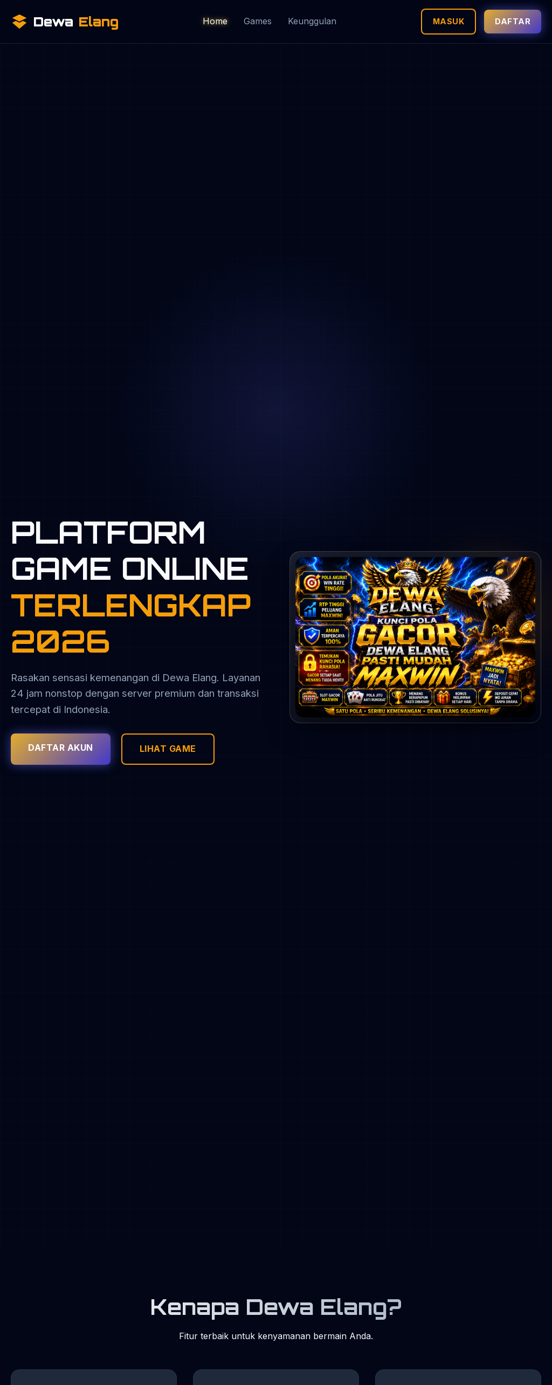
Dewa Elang (189, 677)
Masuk (449, 21)
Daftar (512, 21)
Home (215, 21)
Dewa (65, 21)
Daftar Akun (60, 747)
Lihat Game (168, 748)
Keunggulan (312, 21)
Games (258, 21)
